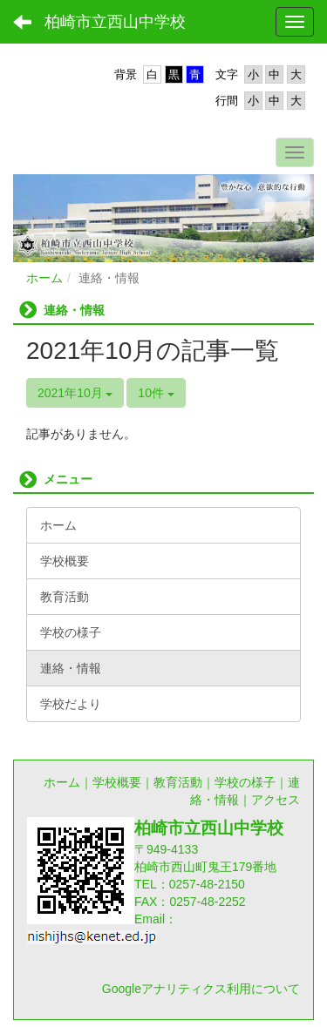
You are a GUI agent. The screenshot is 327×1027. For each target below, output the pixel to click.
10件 (156, 393)
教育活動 (177, 782)
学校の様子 (245, 782)
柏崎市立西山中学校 (115, 21)
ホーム (44, 278)
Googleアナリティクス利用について (201, 989)
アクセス (275, 800)
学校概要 (116, 782)
